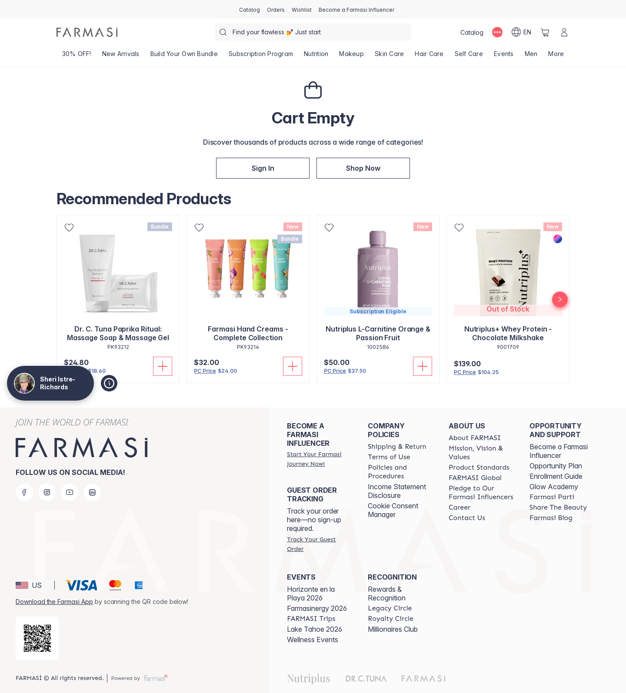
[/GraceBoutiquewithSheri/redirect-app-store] (37, 638)
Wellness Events (312, 639)
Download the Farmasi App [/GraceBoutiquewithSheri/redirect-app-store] (54, 601)
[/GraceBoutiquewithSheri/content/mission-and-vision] (481, 452)
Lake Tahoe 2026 (314, 629)
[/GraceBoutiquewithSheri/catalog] (249, 9)
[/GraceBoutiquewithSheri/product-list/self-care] (468, 56)
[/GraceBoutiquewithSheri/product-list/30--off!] (77, 56)
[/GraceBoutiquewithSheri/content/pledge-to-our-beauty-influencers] (481, 492)
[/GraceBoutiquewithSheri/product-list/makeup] (352, 56)
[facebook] (24, 492)
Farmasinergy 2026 (317, 608)
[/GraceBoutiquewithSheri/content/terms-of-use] (389, 457)
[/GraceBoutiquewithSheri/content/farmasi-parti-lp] (551, 497)
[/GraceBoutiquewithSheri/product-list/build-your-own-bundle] (184, 56)
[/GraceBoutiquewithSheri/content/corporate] (475, 478)
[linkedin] (92, 492)
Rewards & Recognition (387, 593)
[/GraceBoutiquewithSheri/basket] (545, 32)
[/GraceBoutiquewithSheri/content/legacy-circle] (390, 608)
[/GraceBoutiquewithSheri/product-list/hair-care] (429, 56)
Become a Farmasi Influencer (558, 451)
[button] (263, 168)
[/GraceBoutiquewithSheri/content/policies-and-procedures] (400, 472)
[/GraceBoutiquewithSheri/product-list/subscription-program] (260, 56)
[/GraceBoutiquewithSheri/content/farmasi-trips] (311, 618)
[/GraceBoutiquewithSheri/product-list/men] (531, 56)
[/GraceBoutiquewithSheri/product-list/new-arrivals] (121, 56)
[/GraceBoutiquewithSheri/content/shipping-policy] (397, 446)
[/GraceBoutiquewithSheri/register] (275, 9)
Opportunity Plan (555, 465)
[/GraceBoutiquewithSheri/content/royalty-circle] (390, 618)
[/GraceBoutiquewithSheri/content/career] (459, 507)
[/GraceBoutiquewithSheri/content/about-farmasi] (475, 438)
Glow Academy (553, 486)
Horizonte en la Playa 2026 (311, 593)
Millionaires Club (393, 629)
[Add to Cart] (162, 366)
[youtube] (69, 492)
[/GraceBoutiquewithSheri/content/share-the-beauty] (558, 507)
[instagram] (47, 492)
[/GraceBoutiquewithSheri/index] (363, 168)
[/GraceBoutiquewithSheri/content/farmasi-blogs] (551, 518)
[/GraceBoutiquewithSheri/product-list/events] (503, 56)
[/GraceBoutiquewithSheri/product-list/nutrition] (316, 56)
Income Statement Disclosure (397, 491)
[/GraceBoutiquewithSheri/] (87, 32)
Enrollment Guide (556, 476)
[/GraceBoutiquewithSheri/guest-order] (319, 544)
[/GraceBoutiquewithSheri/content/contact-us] (467, 518)
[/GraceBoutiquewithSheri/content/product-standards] (479, 467)
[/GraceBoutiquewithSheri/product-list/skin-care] (389, 56)
